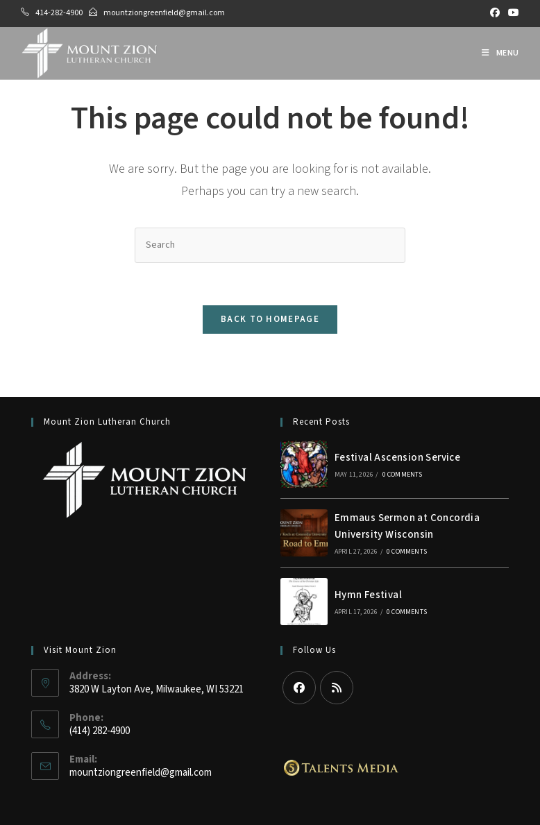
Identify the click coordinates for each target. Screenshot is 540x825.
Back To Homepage (270, 319)
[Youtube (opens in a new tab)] (511, 13)
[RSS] (336, 687)
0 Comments (402, 474)
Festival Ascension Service (397, 457)
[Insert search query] (270, 245)
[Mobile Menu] (500, 53)
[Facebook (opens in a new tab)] (495, 13)
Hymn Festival (368, 595)
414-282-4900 (59, 13)
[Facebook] (299, 687)
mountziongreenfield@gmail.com (164, 13)
